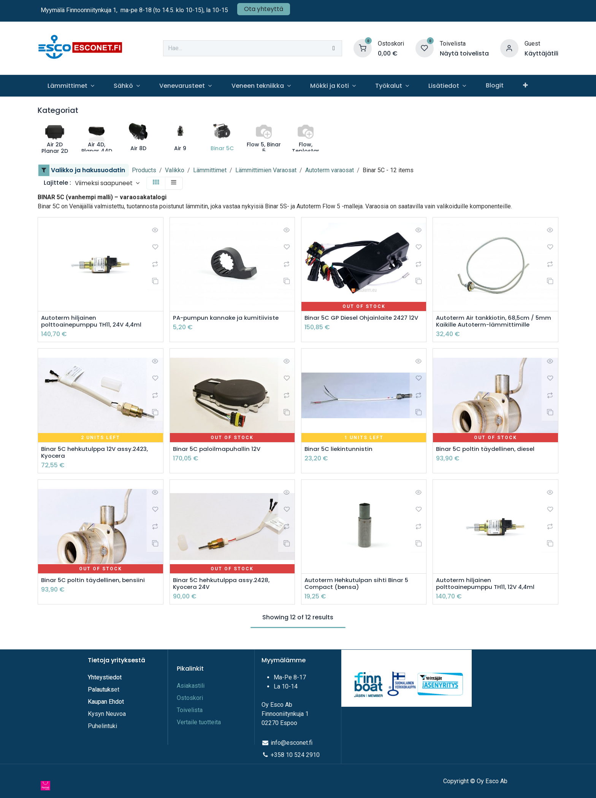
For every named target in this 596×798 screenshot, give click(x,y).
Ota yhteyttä (263, 9)
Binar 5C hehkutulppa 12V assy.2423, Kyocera (97, 454)
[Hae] (334, 48)
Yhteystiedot (105, 677)
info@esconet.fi (291, 742)
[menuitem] (71, 86)
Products (144, 170)
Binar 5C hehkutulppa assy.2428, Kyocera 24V (223, 586)
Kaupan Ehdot (106, 701)
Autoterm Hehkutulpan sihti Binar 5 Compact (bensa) (358, 586)
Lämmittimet (210, 170)
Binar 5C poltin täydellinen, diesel (487, 450)
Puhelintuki (102, 726)
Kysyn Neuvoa (107, 713)
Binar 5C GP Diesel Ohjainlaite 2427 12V (358, 321)
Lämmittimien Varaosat (265, 170)
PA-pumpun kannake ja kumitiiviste (227, 318)
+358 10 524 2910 (295, 754)
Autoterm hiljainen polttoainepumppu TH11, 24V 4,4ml (94, 321)
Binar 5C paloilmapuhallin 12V (218, 450)
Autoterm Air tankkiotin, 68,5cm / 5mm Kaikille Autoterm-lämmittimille (493, 321)
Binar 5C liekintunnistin (339, 450)
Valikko (174, 170)
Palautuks (101, 689)
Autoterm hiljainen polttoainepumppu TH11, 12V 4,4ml (488, 586)
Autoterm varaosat (329, 170)
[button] (107, 183)
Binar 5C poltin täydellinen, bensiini (95, 582)
